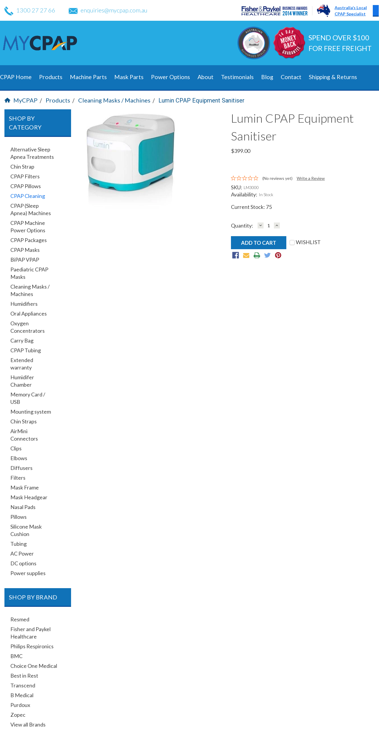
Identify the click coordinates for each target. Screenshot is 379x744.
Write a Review (311, 178)
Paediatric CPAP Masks (29, 273)
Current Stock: (251, 207)
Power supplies (28, 573)
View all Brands (28, 724)
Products (50, 76)
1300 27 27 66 (29, 10)
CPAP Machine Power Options (27, 226)
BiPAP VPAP (24, 259)
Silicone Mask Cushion (26, 530)
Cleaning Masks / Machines (114, 100)
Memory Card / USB (27, 398)
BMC (16, 656)
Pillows (18, 516)
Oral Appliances (28, 313)
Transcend (22, 685)
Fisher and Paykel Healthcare (30, 633)
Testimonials (237, 76)
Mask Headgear (28, 497)
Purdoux (20, 705)
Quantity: (242, 226)
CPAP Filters (25, 176)
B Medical (21, 695)
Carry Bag (21, 340)
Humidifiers (24, 303)
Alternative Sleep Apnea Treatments (32, 153)
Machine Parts (88, 76)
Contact (291, 76)
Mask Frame (24, 487)
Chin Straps (23, 421)
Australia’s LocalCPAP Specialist (351, 10)
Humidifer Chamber (22, 381)
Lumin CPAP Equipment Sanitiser (201, 100)
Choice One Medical (33, 666)
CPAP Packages (28, 240)
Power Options (170, 76)
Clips (16, 448)
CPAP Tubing (25, 350)
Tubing (18, 543)
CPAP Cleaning (27, 196)
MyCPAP (21, 100)
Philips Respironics (32, 646)
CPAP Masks (25, 250)
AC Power (22, 553)
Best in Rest (24, 675)
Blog (267, 76)
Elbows (18, 458)
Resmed (19, 619)
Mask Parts (129, 76)
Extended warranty (21, 364)
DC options (23, 563)
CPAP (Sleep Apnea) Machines (30, 209)
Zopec (17, 714)
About (205, 76)
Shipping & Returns (333, 76)
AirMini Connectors (24, 435)
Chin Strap (22, 166)
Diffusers (21, 468)
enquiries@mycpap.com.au (108, 10)
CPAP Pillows (25, 186)
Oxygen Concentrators (27, 327)
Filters (17, 477)
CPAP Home (16, 76)
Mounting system (30, 411)
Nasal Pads (23, 507)
